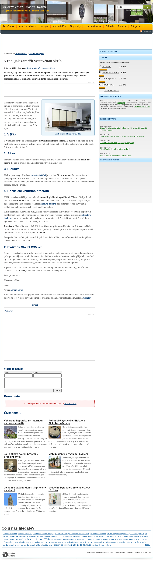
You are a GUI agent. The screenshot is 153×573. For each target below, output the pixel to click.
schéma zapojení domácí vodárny (119, 544)
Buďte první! (70, 405)
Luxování (106, 66)
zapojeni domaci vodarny (101, 547)
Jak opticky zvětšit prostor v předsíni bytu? (21, 457)
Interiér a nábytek (27, 26)
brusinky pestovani (25, 535)
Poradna (122, 26)
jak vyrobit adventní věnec (26, 538)
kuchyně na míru (48, 203)
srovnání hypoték (139, 544)
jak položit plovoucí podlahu (118, 535)
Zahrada (110, 26)
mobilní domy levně (95, 538)
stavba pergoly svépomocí (13, 547)
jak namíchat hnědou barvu (78, 535)
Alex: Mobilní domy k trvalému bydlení (114, 149)
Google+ (87, 298)
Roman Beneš (16, 290)
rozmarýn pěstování (71, 544)
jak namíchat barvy (61, 535)
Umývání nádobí (110, 72)
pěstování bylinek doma (124, 541)
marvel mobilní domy (53, 538)
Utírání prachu (109, 78)
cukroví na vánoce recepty (43, 535)
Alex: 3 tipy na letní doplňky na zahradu (115, 155)
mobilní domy (109, 538)
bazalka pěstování (10, 535)
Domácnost (8, 26)
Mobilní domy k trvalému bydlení (68, 456)
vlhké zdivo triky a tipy (44, 547)
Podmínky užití (120, 554)
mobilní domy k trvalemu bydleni (74, 538)
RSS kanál (147, 31)
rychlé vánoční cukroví (96, 544)
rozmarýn (83, 544)
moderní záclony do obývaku (60, 541)
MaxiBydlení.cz (92, 554)
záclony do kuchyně (62, 547)
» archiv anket (111, 90)
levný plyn (121, 103)
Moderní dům (59, 26)
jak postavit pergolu (136, 535)
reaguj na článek (48, 68)
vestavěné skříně (38, 175)
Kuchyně (44, 26)
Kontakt (102, 554)
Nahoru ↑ (9, 311)
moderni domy (8, 541)
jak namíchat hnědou (98, 535)
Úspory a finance (93, 26)
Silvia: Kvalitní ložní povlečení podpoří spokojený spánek (122, 136)
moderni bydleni (141, 538)
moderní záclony (78, 541)
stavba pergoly (29, 547)
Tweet (35, 304)
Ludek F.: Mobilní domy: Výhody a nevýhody (117, 143)
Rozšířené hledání (134, 10)
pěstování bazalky (93, 541)
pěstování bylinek (140, 541)
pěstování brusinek (107, 541)
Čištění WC (108, 84)
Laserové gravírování (142, 106)
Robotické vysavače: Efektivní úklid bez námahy (67, 424)
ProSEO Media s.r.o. (135, 554)
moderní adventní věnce (124, 538)
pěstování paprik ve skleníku (14, 544)
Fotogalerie (136, 26)
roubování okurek (56, 544)
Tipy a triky (75, 26)
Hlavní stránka (21, 54)
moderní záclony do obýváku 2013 (32, 541)
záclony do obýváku (81, 546)
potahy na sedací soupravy (37, 544)
